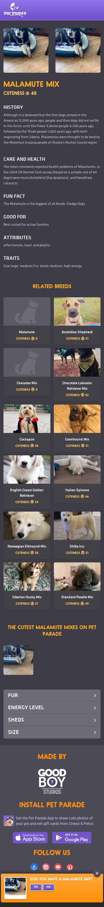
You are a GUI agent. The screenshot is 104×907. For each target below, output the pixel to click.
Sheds (52, 720)
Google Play (71, 837)
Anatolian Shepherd (77, 332)
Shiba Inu (77, 546)
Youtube (58, 866)
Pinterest (70, 866)
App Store (30, 837)
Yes (36, 887)
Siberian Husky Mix (26, 597)
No (49, 887)
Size (52, 732)
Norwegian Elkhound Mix (27, 546)
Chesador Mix (27, 383)
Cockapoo (27, 439)
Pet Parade (14, 10)
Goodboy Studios (52, 781)
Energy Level (52, 707)
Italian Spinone (77, 490)
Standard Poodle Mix (77, 597)
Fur (52, 695)
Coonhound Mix (77, 439)
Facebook (34, 866)
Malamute (27, 332)
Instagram (46, 866)
